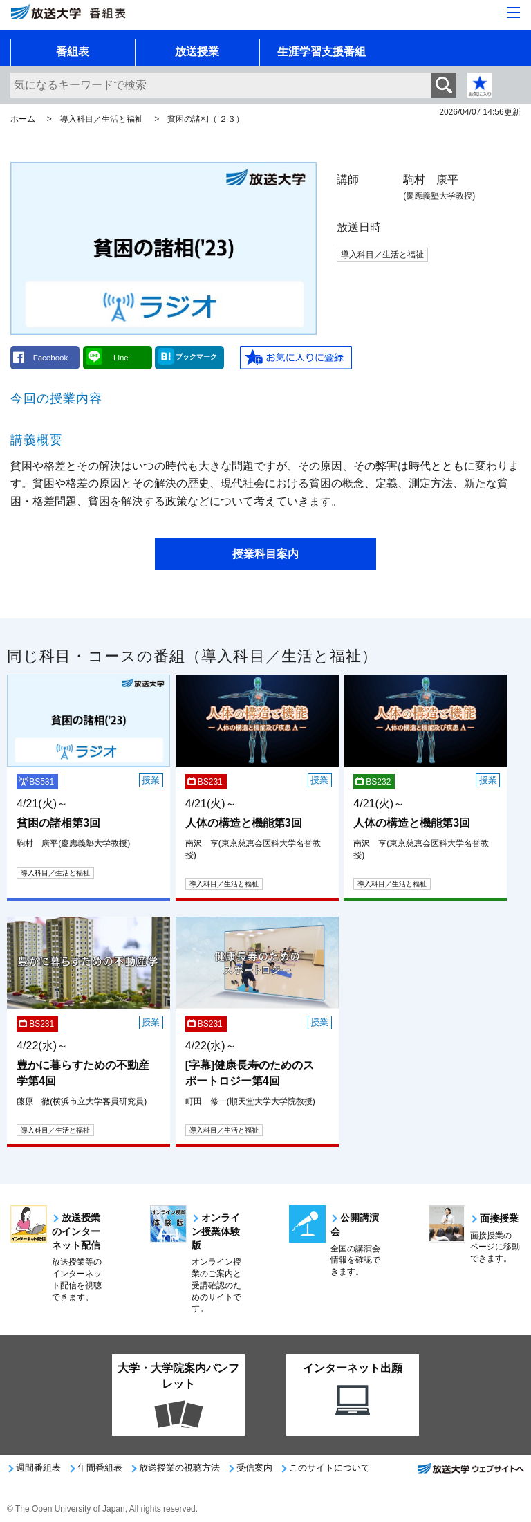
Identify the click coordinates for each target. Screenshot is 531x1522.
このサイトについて (329, 1468)
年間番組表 (99, 1468)
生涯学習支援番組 (321, 51)
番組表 (72, 51)
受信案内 (254, 1468)
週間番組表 (38, 1468)
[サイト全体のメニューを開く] (513, 12)
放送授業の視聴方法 (179, 1468)
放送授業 (197, 51)
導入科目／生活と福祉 (101, 119)
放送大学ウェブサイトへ (470, 1472)
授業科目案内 (265, 554)
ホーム (22, 119)
